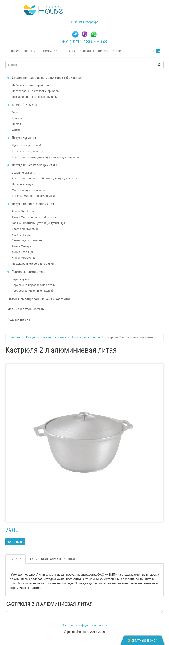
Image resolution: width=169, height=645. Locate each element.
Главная (13, 51)
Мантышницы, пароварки (28, 190)
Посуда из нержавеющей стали (32, 165)
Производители (109, 51)
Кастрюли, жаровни (25, 228)
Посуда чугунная (21, 138)
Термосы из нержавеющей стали (33, 285)
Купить (15, 542)
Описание (15, 559)
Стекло (16, 129)
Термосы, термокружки (26, 272)
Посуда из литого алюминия (30, 204)
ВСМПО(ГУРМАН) (22, 105)
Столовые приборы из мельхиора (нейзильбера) (45, 78)
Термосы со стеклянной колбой (33, 290)
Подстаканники (18, 319)
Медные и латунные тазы (25, 309)
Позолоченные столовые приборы (34, 96)
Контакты (87, 51)
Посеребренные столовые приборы (35, 91)
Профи (16, 124)
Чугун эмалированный (26, 145)
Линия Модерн (21, 246)
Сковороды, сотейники (27, 240)
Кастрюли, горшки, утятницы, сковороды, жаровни (45, 157)
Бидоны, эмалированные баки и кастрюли (38, 299)
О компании (48, 51)
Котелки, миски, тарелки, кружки (33, 195)
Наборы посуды (22, 184)
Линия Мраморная (24, 257)
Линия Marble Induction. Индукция (34, 217)
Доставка (68, 51)
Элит (15, 112)
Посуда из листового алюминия (33, 263)
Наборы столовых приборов (30, 85)
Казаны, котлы (21, 234)
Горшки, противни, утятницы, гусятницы (38, 223)
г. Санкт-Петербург (84, 22)
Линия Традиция (23, 252)
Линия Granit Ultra (24, 211)
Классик (17, 118)
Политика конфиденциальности (84, 625)
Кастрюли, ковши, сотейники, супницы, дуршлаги (44, 178)
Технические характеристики (51, 559)
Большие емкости (23, 172)
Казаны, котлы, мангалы (28, 151)
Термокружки (20, 279)
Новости (29, 51)
